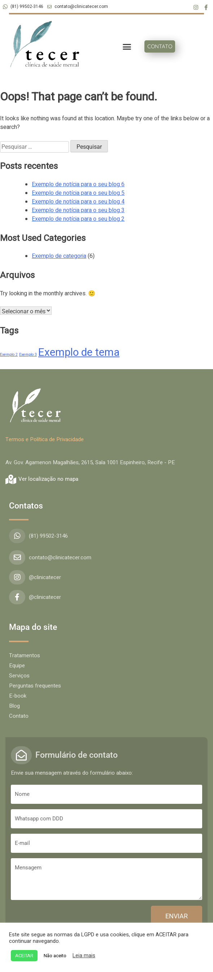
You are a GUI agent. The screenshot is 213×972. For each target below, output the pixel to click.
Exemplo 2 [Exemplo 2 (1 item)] (9, 354)
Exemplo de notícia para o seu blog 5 (78, 193)
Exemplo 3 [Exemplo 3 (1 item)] (28, 354)
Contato (19, 716)
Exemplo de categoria (59, 256)
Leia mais (84, 956)
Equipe (17, 665)
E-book (17, 696)
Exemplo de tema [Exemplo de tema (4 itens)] (78, 352)
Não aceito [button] (55, 955)
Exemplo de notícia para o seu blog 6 (78, 184)
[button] (127, 47)
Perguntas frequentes (35, 686)
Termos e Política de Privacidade (44, 439)
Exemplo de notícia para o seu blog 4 (78, 201)
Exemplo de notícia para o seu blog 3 (78, 210)
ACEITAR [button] (24, 955)
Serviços (19, 676)
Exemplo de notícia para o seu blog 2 (78, 219)
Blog (14, 706)
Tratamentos (24, 655)
